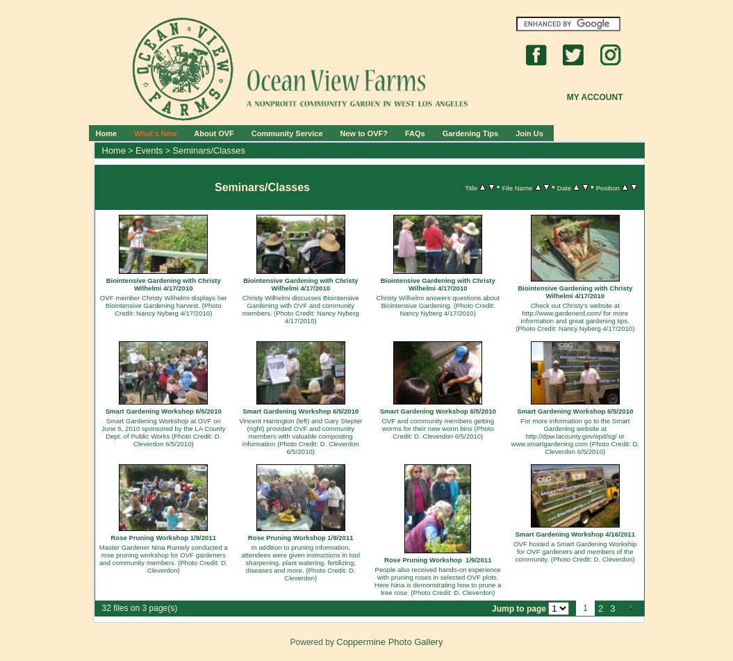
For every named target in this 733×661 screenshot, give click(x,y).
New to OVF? (364, 133)
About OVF (213, 133)
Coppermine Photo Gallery (389, 642)
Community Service (287, 133)
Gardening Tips (470, 133)
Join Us (529, 133)
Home (106, 133)
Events (149, 150)
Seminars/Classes (208, 150)
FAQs (415, 133)
